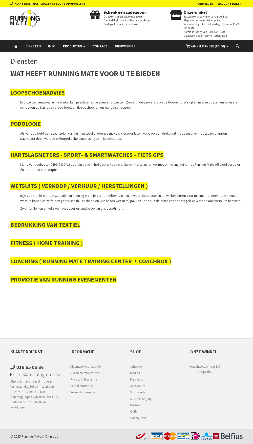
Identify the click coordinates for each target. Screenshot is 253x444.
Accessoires (137, 386)
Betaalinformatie (81, 386)
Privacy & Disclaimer (84, 379)
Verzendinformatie (82, 392)
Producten (74, 46)
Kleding (135, 373)
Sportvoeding (139, 392)
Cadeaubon (138, 418)
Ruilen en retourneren (84, 373)
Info (52, 46)
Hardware (136, 379)
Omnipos (51, 436)
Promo (135, 405)
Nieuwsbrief (125, 46)
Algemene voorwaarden (86, 366)
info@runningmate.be (35, 374)
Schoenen (136, 366)
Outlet (134, 411)
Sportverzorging (141, 399)
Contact (100, 46)
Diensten (33, 46)
